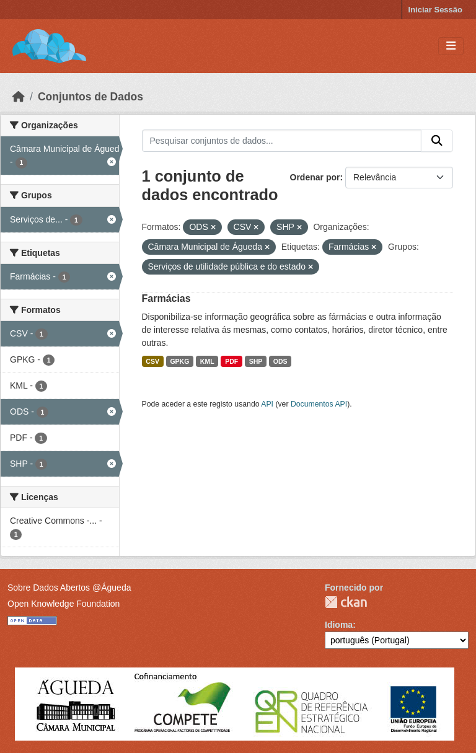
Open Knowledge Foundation (63, 604)
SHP (256, 361)
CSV (152, 361)
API (267, 404)
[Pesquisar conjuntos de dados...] (282, 141)
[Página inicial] (18, 96)
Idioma (339, 625)
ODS (280, 361)
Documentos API (319, 404)
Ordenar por (315, 177)
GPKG (179, 361)
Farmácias (166, 298)
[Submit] (437, 141)
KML (207, 361)
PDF (231, 361)
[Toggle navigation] (451, 46)
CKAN (346, 602)
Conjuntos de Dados (90, 96)
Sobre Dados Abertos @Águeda (69, 587)
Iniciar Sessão (435, 9)
